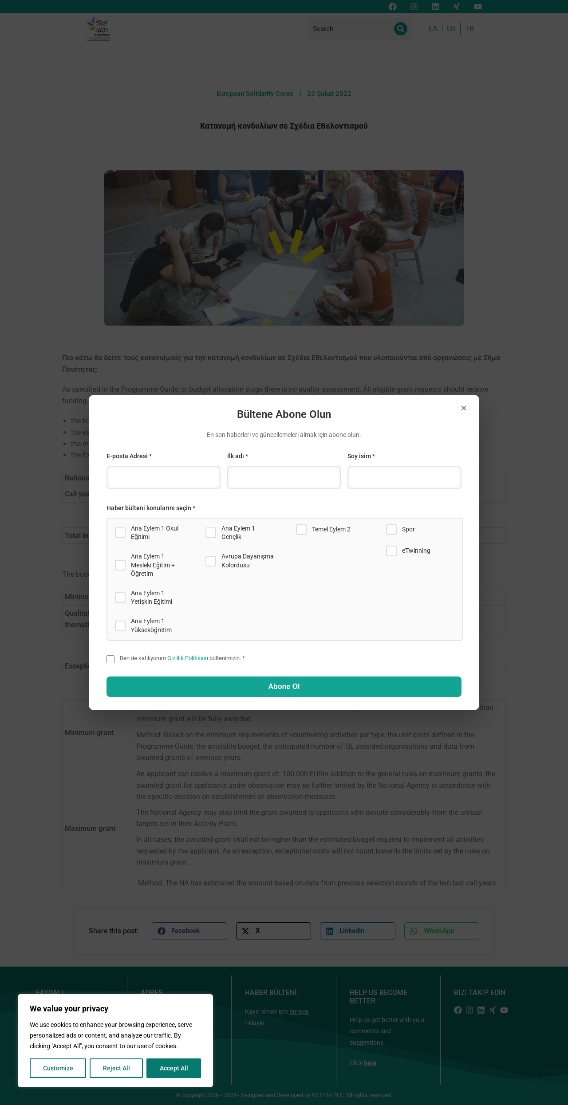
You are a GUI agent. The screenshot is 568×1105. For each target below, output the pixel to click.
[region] (115, 1040)
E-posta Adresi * (129, 456)
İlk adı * (237, 456)
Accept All (174, 1068)
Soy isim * (361, 456)
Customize (58, 1068)
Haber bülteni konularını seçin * (150, 507)
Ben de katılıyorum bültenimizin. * (182, 658)
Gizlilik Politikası (187, 658)
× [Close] (464, 408)
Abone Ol (284, 686)
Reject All (116, 1068)
